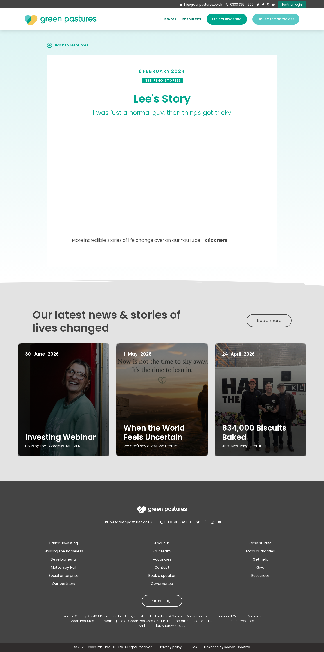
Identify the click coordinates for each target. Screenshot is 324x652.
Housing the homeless (63, 551)
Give (260, 567)
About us (162, 543)
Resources (191, 19)
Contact (162, 567)
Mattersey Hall (63, 567)
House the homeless (276, 19)
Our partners (63, 583)
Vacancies (162, 559)
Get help (260, 559)
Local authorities (260, 551)
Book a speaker (162, 575)
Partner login (162, 600)
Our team (162, 551)
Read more (269, 320)
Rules (193, 647)
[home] (61, 19)
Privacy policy (171, 647)
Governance (162, 583)
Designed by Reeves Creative (227, 647)
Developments (63, 559)
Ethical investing (227, 19)
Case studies (260, 543)
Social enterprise (64, 575)
